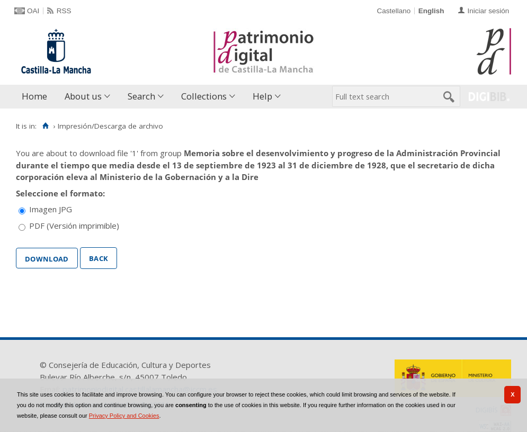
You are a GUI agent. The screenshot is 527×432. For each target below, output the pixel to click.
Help (262, 96)
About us (83, 96)
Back (98, 257)
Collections (204, 96)
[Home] (45, 126)
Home (34, 96)
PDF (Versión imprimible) (74, 225)
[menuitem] (36, 97)
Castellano (393, 11)
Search (141, 96)
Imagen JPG (50, 209)
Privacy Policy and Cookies (124, 415)
